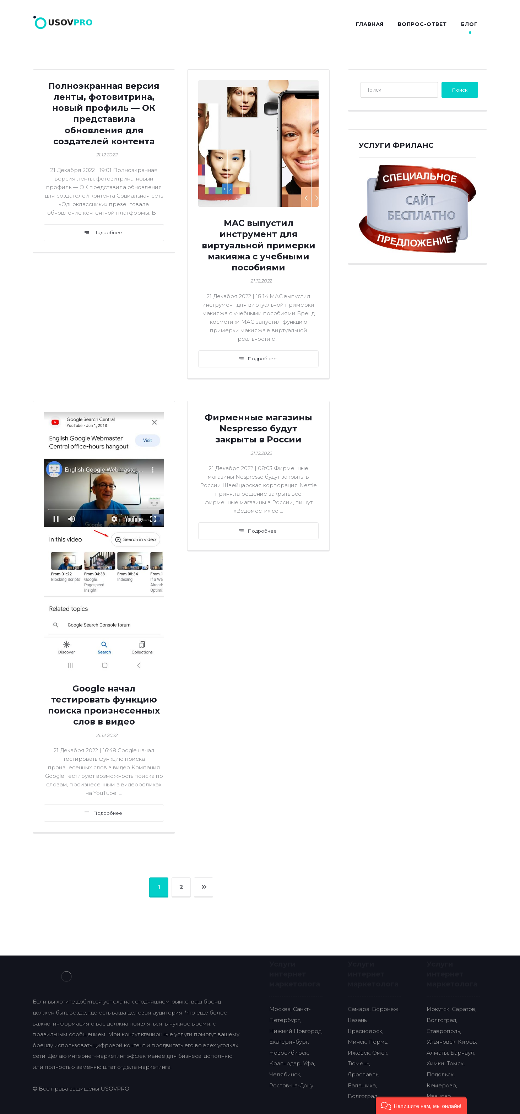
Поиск (459, 90)
